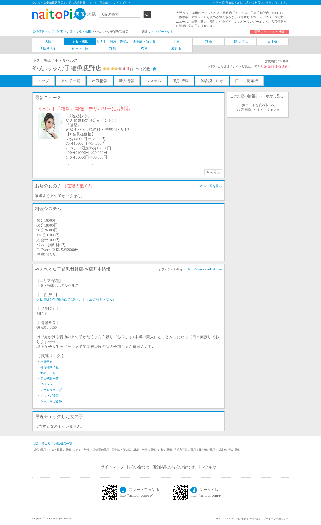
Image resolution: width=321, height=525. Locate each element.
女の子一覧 (70, 81)
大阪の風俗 (39, 449)
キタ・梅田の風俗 (60, 449)
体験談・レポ (212, 81)
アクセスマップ (51, 390)
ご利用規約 (254, 518)
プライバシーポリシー (276, 518)
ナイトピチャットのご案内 (231, 518)
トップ (43, 81)
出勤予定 (46, 362)
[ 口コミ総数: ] (144, 69)
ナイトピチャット (160, 31)
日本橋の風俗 (207, 449)
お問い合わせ (137, 467)
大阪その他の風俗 (228, 449)
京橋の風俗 (165, 449)
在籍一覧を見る (211, 186)
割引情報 (181, 81)
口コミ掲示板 (246, 81)
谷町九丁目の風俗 (185, 449)
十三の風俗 (149, 449)
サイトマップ (112, 467)
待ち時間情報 (49, 367)
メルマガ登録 (49, 395)
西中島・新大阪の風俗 (126, 449)
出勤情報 (99, 81)
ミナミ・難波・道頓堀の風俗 (91, 449)
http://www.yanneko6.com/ (205, 269)
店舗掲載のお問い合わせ (173, 467)
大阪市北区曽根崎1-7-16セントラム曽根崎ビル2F (75, 300)
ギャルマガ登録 (51, 401)
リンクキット (208, 467)
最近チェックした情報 (269, 32)
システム (154, 81)
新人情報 (126, 81)
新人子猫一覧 (49, 379)
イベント (46, 384)
